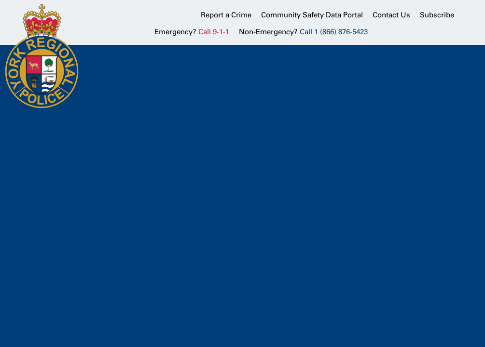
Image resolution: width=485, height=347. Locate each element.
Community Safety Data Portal (312, 15)
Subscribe (437, 15)
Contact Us (391, 15)
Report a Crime (226, 15)
